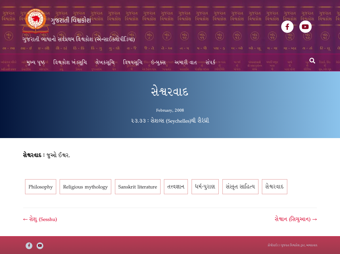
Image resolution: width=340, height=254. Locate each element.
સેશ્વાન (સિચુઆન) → (296, 219)
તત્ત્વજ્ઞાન (175, 187)
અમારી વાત (186, 62)
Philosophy (41, 187)
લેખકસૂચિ (105, 62)
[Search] (312, 61)
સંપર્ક (211, 62)
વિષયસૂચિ (133, 62)
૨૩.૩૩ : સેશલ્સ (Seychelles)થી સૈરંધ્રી (170, 121)
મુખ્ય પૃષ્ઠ (36, 62)
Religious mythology (85, 187)
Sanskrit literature (137, 187)
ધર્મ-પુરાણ (205, 187)
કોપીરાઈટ (273, 245)
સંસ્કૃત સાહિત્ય (240, 187)
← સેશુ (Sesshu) (40, 219)
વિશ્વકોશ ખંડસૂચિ (70, 62)
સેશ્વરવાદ (274, 187)
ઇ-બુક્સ (158, 62)
